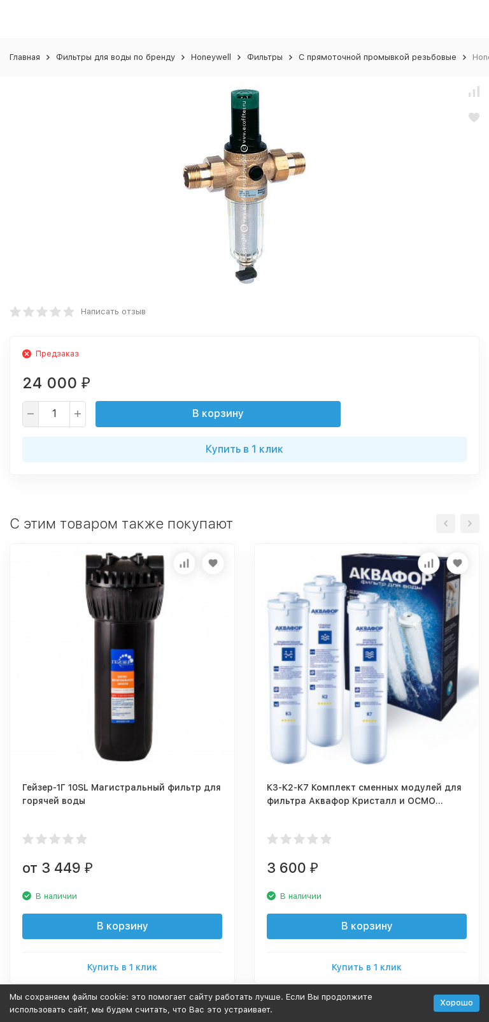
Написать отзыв (113, 311)
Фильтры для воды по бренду (115, 57)
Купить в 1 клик (244, 449)
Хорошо (456, 1002)
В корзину (218, 413)
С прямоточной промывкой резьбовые (378, 57)
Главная (25, 57)
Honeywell (211, 57)
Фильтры (265, 57)
